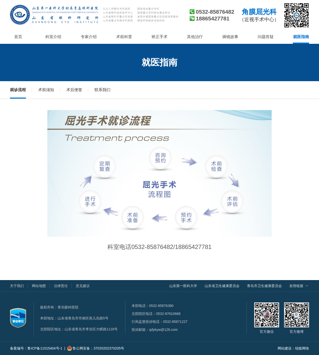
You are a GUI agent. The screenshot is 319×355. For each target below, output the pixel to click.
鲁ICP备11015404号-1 (44, 348)
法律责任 (61, 286)
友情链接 (296, 286)
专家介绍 (89, 37)
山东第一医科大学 (183, 286)
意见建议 (83, 286)
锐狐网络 (302, 348)
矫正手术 (159, 37)
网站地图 (39, 286)
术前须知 (46, 90)
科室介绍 (53, 37)
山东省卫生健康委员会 (222, 286)
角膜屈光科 (259, 15)
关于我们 (17, 286)
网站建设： (286, 348)
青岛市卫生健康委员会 (264, 286)
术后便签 (74, 90)
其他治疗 (195, 37)
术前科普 (124, 37)
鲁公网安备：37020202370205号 (95, 348)
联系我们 (102, 90)
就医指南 (301, 37)
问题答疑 (266, 37)
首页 (18, 37)
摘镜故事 (230, 37)
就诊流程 (18, 90)
